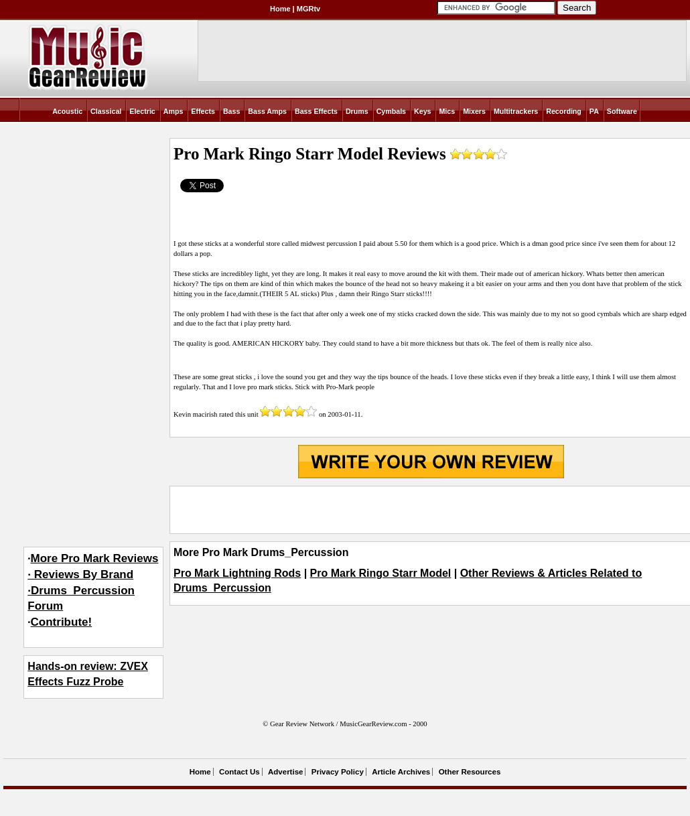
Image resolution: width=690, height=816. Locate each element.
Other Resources (470, 772)
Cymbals (391, 111)
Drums (357, 111)
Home (280, 9)
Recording (563, 111)
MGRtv (308, 9)
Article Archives (401, 772)
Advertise (285, 772)
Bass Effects (316, 111)
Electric (142, 111)
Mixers (474, 111)
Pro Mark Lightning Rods (237, 573)
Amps (173, 111)
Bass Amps (267, 111)
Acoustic (67, 111)
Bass (231, 111)
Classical (105, 111)
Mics (447, 111)
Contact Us (239, 772)
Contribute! (61, 622)
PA (594, 111)
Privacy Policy (338, 772)
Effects (203, 111)
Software (622, 111)
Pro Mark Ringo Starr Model (381, 573)
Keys (422, 111)
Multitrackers (516, 111)
